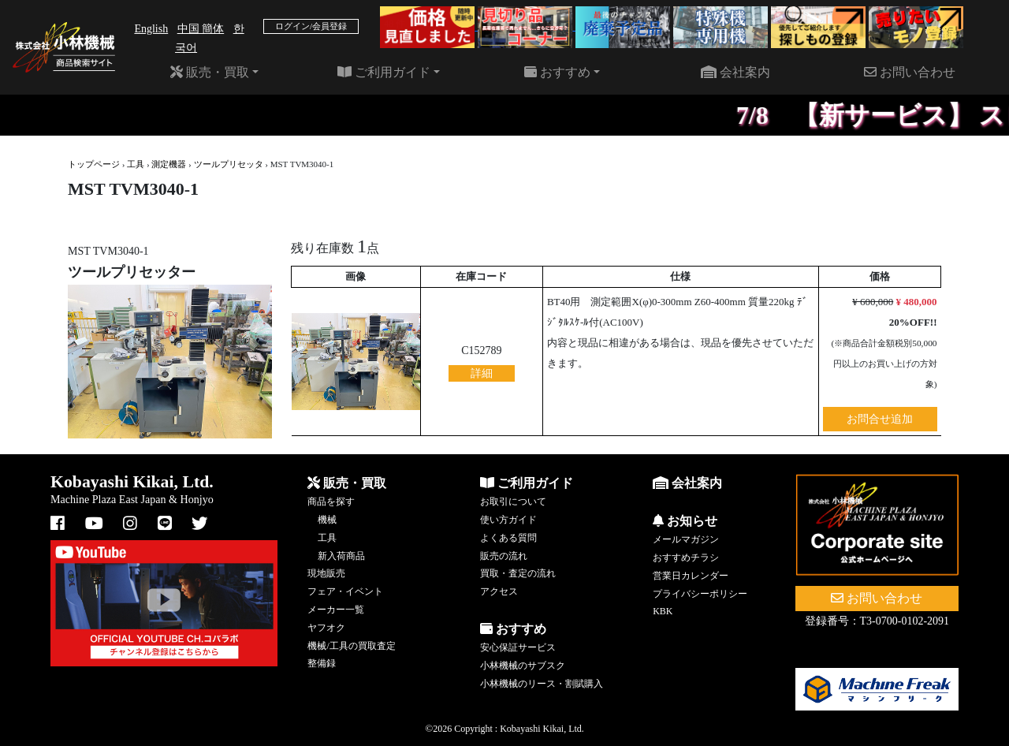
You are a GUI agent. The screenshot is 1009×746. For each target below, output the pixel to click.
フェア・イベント (345, 591)
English (151, 29)
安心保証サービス (518, 647)
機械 (327, 519)
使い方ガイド (508, 519)
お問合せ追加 (880, 419)
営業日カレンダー (690, 575)
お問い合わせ (909, 72)
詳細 (482, 373)
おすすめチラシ (686, 557)
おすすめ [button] (557, 72)
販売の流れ (503, 555)
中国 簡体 (201, 29)
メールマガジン (686, 539)
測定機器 (168, 164)
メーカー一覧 (335, 609)
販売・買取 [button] (209, 72)
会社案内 (735, 72)
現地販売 (326, 573)
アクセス (499, 591)
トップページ (94, 164)
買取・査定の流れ (518, 573)
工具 (135, 164)
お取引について (513, 501)
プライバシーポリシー (700, 593)
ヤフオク (326, 627)
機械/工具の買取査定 (351, 645)
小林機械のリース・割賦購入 (541, 683)
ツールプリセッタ (228, 164)
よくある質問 (508, 537)
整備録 (321, 663)
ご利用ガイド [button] (383, 72)
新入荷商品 (341, 555)
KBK (662, 611)
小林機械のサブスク (522, 665)
